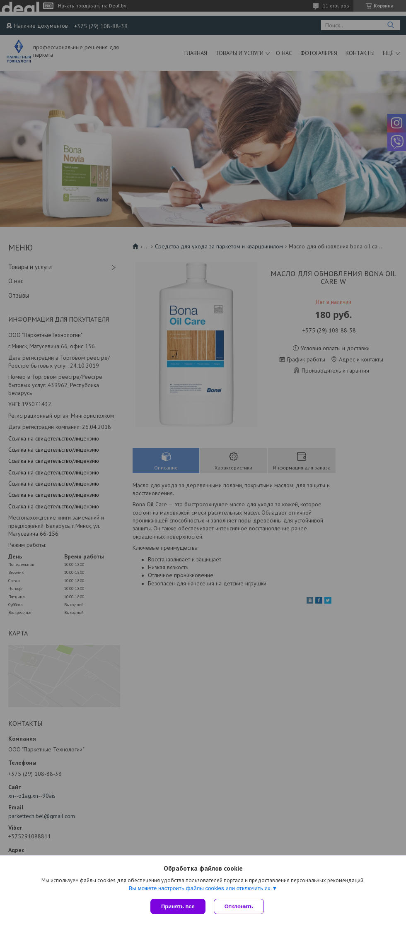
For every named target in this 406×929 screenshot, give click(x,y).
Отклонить (239, 906)
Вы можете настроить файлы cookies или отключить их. (200, 888)
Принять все (178, 906)
